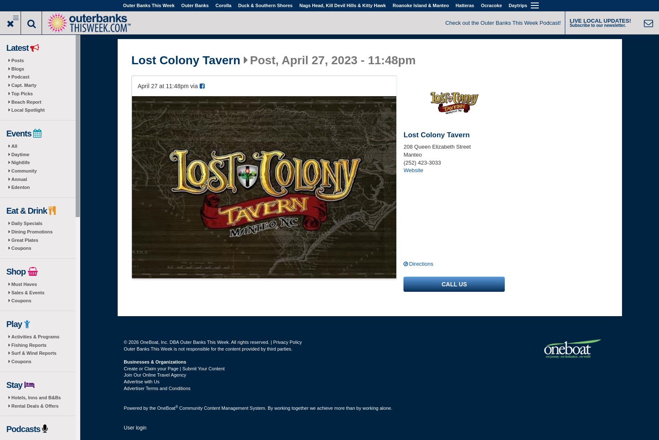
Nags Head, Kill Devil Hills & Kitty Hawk (342, 5)
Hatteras (465, 5)
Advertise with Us (142, 381)
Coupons (21, 248)
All (14, 146)
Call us (454, 284)
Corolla (224, 5)
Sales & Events (28, 292)
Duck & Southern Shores (265, 5)
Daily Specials (26, 223)
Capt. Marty (24, 85)
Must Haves (24, 284)
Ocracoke (491, 5)
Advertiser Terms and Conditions (157, 388)
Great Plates (24, 240)
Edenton (20, 187)
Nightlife (20, 162)
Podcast (20, 76)
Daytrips (518, 5)
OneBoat (167, 408)
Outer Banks (194, 5)
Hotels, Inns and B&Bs (36, 397)
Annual (19, 179)
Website (413, 170)
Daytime (20, 154)
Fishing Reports (29, 345)
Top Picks (22, 93)
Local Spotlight (28, 110)
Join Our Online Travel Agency (155, 374)
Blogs (17, 68)
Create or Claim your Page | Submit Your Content (174, 368)
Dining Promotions (32, 231)
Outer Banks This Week (149, 5)
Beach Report (26, 102)
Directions (421, 264)
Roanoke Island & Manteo (421, 5)
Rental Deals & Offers (34, 406)
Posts (17, 60)
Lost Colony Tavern (186, 60)
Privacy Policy (287, 342)
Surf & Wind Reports (33, 353)
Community (24, 170)
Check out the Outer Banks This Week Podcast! (503, 23)
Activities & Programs (35, 336)
